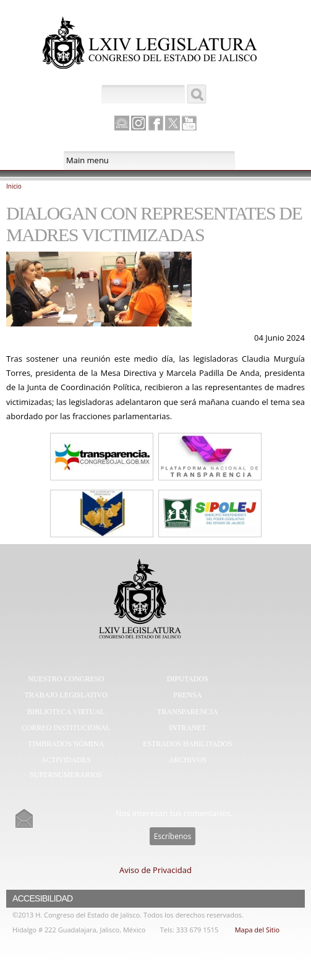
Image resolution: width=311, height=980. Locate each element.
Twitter (172, 123)
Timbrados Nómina (66, 743)
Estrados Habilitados (187, 743)
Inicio (14, 186)
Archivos (188, 760)
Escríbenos (172, 836)
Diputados (187, 679)
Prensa (187, 695)
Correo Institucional (66, 727)
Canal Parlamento (121, 123)
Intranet (187, 727)
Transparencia (187, 711)
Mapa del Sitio (257, 929)
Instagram (138, 123)
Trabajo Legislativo (66, 695)
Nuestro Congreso (66, 679)
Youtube (189, 123)
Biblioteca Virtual (65, 711)
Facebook (155, 123)
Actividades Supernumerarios (66, 767)
